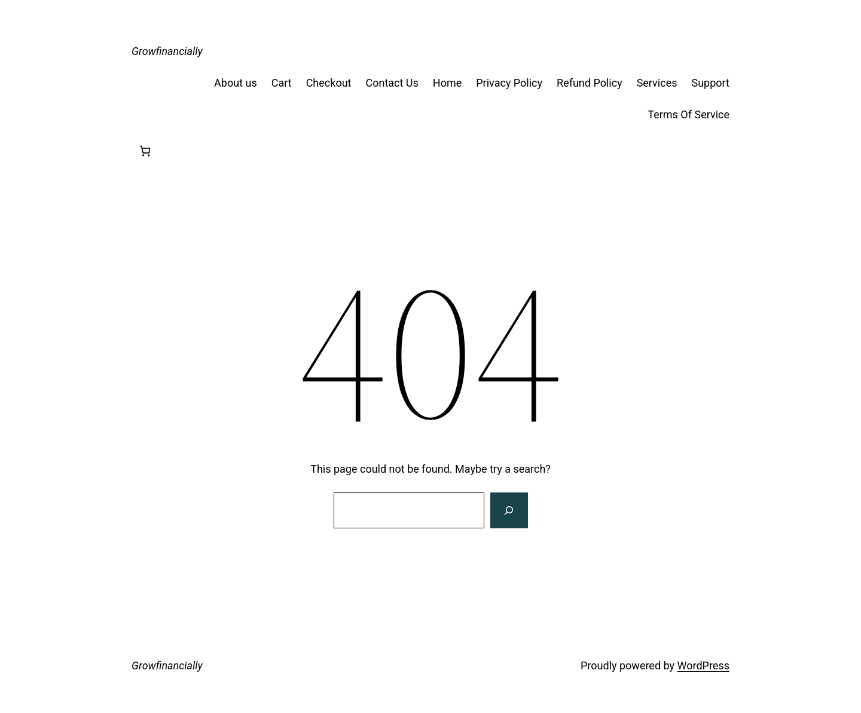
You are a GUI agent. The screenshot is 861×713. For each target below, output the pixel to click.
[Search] (508, 510)
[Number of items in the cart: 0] (145, 150)
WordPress (703, 665)
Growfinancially (167, 51)
